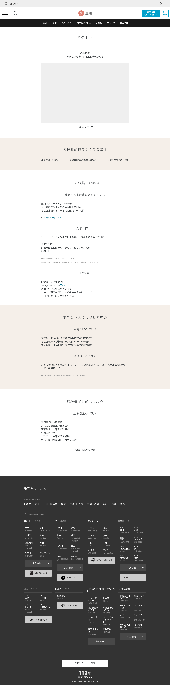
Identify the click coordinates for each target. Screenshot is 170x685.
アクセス (111, 23)
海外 (122, 504)
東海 (72, 504)
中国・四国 (93, 504)
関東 (63, 504)
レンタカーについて (52, 217)
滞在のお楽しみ (84, 23)
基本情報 (124, 23)
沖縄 (113, 504)
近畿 (80, 504)
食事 (55, 23)
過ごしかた (67, 23)
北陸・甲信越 (50, 504)
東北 (37, 504)
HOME (45, 23)
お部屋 (99, 23)
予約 (62, 285)
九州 (105, 504)
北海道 (27, 504)
